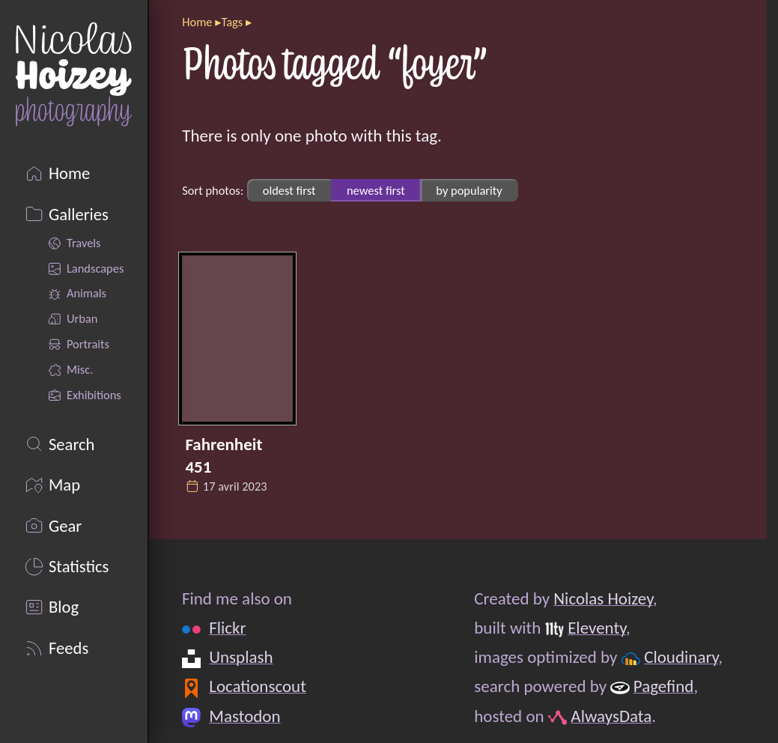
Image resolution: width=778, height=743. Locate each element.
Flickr (228, 628)
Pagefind (663, 686)
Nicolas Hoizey (604, 598)
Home (197, 21)
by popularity (469, 190)
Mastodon (245, 716)
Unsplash (241, 657)
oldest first (289, 190)
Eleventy (597, 628)
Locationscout (258, 686)
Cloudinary (682, 657)
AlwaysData (611, 716)
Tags (232, 21)
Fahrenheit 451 (223, 454)
